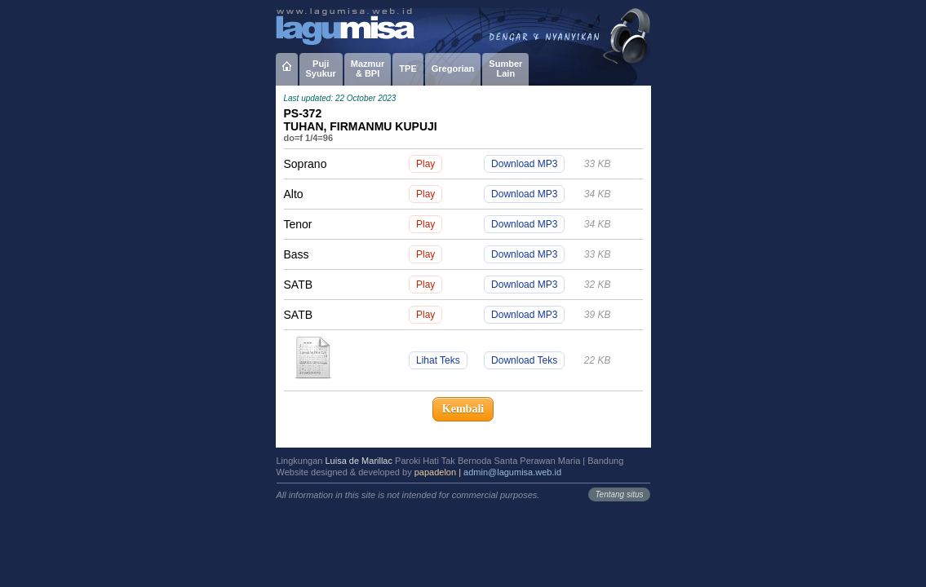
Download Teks (524, 360)
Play (425, 164)
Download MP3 (524, 164)
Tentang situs (619, 494)
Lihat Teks (438, 360)
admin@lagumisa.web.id (512, 472)
